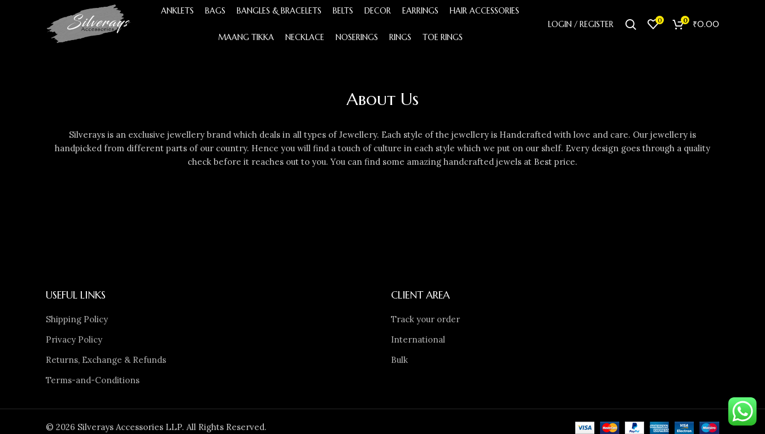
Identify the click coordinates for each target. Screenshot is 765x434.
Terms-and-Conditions (93, 383)
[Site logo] (92, 24)
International (418, 342)
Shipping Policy (77, 322)
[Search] (630, 25)
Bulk (399, 362)
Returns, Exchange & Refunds (106, 362)
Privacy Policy (74, 342)
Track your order (425, 322)
